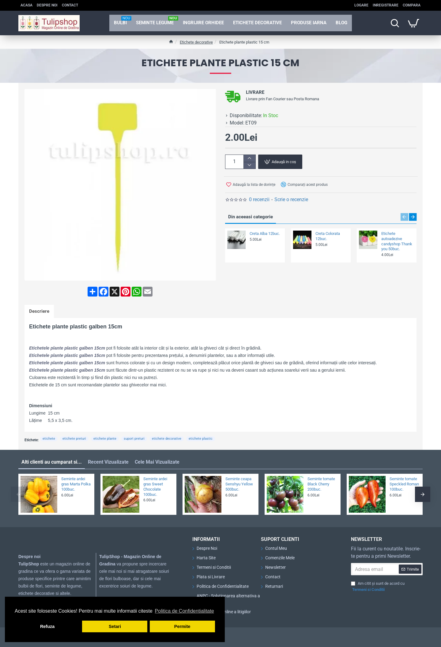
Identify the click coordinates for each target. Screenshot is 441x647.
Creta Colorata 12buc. (327, 236)
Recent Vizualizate (108, 462)
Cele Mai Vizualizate (157, 462)
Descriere (39, 311)
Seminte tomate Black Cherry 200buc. (321, 484)
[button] (280, 162)
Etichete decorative (196, 42)
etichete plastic (201, 439)
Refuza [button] (47, 626)
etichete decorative (166, 439)
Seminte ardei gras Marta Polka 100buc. (76, 484)
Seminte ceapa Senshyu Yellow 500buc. (239, 484)
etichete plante (104, 439)
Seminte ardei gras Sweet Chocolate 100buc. (155, 487)
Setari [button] (115, 626)
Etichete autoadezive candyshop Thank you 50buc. (396, 241)
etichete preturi (74, 439)
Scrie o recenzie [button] (291, 199)
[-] (249, 165)
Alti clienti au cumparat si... (51, 462)
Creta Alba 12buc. (265, 233)
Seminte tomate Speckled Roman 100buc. (404, 484)
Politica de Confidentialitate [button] (184, 611)
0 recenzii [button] (259, 199)
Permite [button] (182, 626)
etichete (49, 439)
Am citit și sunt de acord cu (378, 586)
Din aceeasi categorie (250, 217)
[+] (249, 158)
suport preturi (134, 439)
